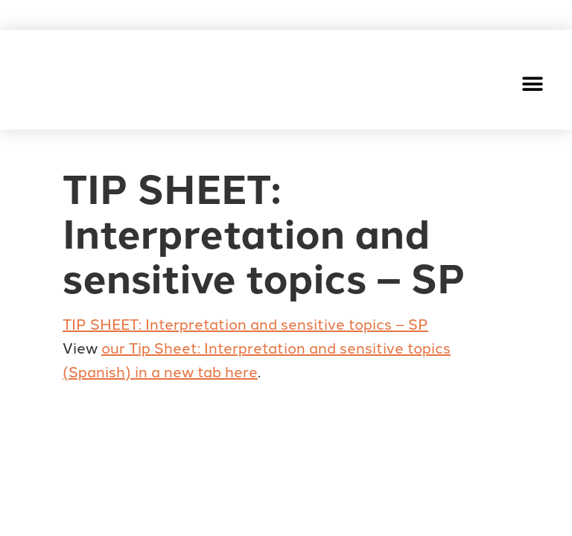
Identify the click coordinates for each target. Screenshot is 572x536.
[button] (533, 83)
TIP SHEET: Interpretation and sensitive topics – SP (245, 323)
